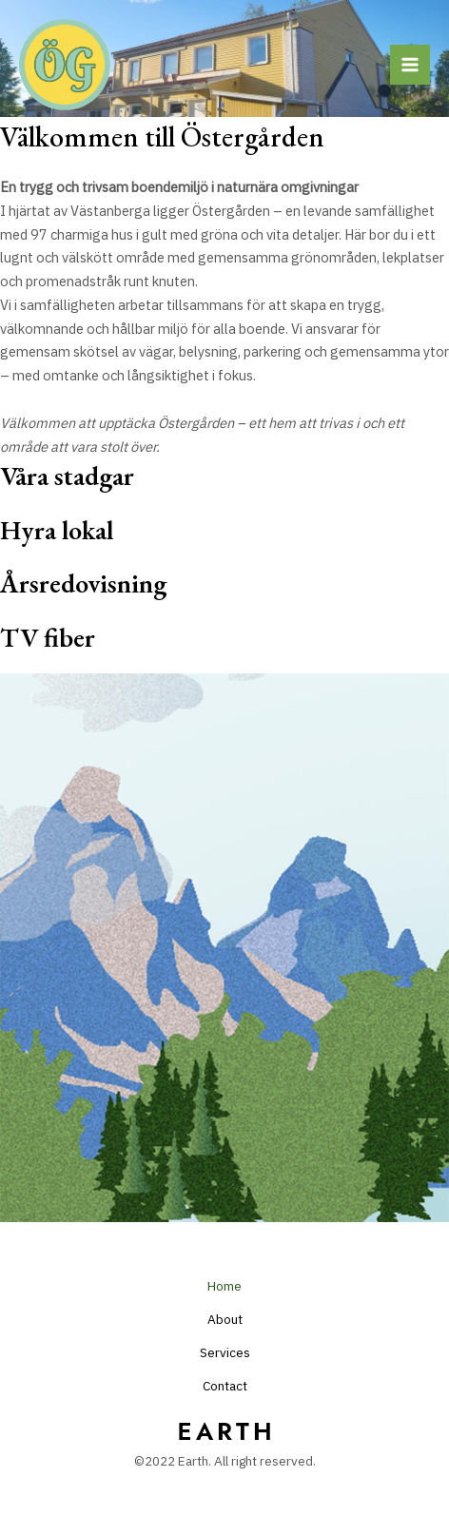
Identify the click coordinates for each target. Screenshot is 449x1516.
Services (225, 1352)
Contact (225, 1385)
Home (224, 1285)
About (225, 1319)
